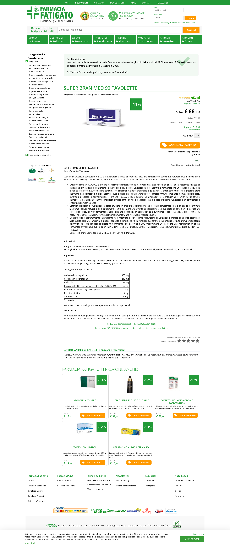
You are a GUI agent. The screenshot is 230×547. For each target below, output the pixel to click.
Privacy (178, 485)
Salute (82, 39)
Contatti (31, 480)
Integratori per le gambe (40, 107)
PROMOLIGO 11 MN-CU (85, 447)
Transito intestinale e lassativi (42, 140)
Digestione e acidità (38, 91)
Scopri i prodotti (185, 165)
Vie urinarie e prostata (39, 150)
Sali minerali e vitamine (39, 124)
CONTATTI (146, 2)
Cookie (178, 491)
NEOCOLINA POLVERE (84, 400)
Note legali (180, 496)
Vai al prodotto (95, 415)
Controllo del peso (37, 84)
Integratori (104, 39)
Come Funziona (64, 480)
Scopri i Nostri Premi (66, 485)
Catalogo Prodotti (36, 496)
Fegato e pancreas (37, 101)
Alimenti (192, 39)
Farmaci (38, 39)
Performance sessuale (39, 120)
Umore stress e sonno (39, 143)
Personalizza (198, 534)
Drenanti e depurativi (38, 94)
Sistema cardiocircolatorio (40, 127)
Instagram (150, 485)
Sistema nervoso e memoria (41, 134)
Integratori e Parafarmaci (75, 94)
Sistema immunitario (39, 130)
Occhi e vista (34, 114)
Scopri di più (29, 543)
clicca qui (123, 328)
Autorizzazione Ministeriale (99, 484)
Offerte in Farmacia (36, 501)
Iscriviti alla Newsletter (126, 485)
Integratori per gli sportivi (39, 155)
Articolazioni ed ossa (38, 68)
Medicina (148, 39)
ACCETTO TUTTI (192, 539)
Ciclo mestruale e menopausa (42, 75)
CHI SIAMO (99, 2)
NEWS (133, 2)
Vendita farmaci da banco (98, 480)
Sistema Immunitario (109, 94)
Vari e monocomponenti (39, 147)
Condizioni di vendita (184, 480)
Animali (170, 39)
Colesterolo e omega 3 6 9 (41, 81)
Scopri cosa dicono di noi (192, 104)
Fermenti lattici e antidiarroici (42, 104)
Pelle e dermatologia (38, 117)
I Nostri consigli (123, 480)
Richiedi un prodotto (37, 485)
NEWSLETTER (162, 2)
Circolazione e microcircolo (41, 78)
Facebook (150, 480)
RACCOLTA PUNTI (117, 2)
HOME (67, 2)
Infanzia (126, 39)
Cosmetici (60, 39)
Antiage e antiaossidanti (40, 65)
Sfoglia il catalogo (95, 489)
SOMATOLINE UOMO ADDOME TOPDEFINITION (177, 402)
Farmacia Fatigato (38, 476)
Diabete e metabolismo (39, 88)
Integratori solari (36, 111)
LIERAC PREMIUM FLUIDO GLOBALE (131, 400)
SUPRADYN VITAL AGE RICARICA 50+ (130, 447)
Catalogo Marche (35, 491)
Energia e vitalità (36, 97)
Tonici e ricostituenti (38, 137)
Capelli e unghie (36, 71)
